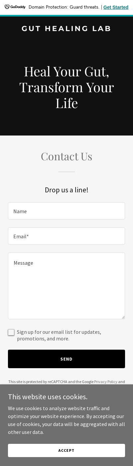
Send (66, 359)
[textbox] (66, 210)
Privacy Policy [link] (105, 381)
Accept (66, 450)
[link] (66, 29)
